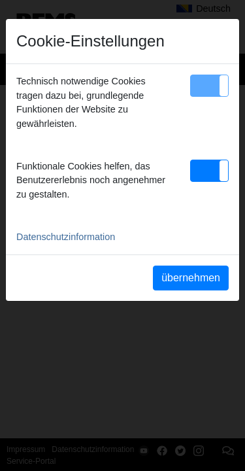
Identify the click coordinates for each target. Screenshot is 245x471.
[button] (209, 86)
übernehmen (190, 277)
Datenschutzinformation (65, 237)
